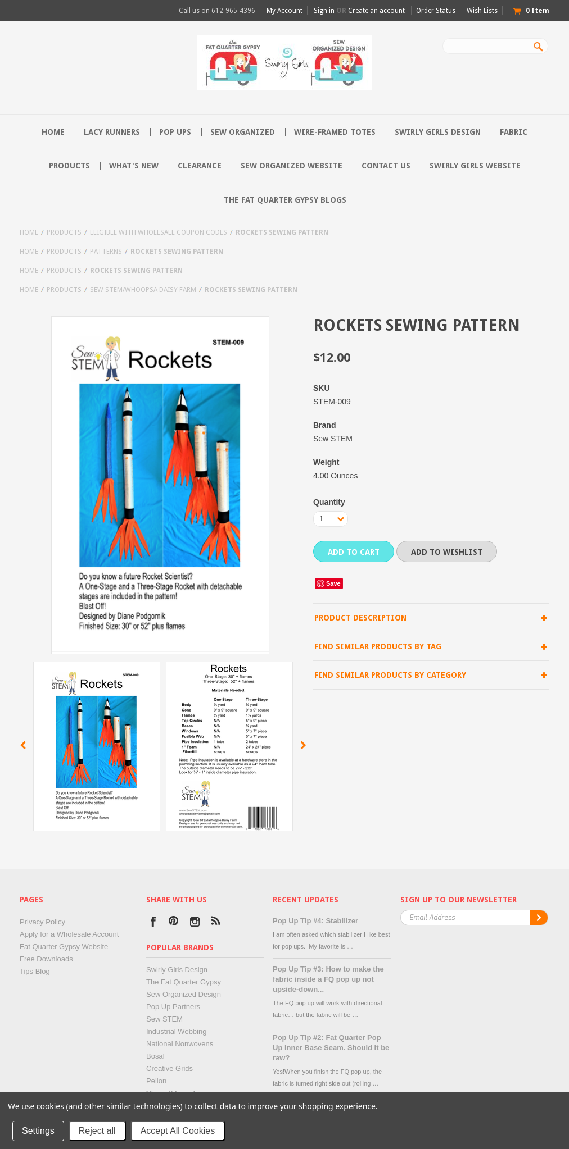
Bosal (155, 1056)
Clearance (200, 166)
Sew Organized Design (183, 994)
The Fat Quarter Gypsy (183, 982)
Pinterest (174, 923)
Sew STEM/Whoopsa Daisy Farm (143, 290)
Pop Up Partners (173, 1006)
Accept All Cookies (178, 1131)
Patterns (106, 252)
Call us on (217, 11)
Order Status (435, 11)
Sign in (324, 11)
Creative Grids (169, 1068)
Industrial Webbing (176, 1031)
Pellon (156, 1081)
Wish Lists (482, 11)
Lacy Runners (112, 132)
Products (69, 166)
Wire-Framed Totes (335, 132)
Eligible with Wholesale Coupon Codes (158, 232)
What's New (134, 166)
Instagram (195, 923)
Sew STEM (164, 1019)
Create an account (376, 11)
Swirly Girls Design (438, 132)
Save (333, 583)
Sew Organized (242, 132)
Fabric (513, 132)
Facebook (153, 923)
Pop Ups (175, 132)
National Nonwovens (179, 1043)
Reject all (97, 1131)
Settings (38, 1131)
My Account (284, 11)
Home (29, 232)
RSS (216, 923)
